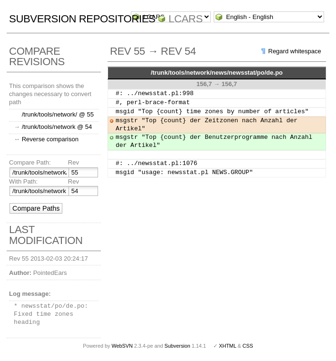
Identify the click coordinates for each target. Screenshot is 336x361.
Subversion (177, 346)
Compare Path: (29, 162)
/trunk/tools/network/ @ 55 (58, 114)
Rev (73, 162)
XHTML (227, 346)
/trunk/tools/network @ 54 (57, 126)
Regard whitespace (294, 51)
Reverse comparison (50, 139)
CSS (248, 346)
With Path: (23, 181)
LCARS (185, 19)
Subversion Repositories (82, 19)
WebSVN (121, 346)
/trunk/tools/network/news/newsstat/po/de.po (217, 72)
